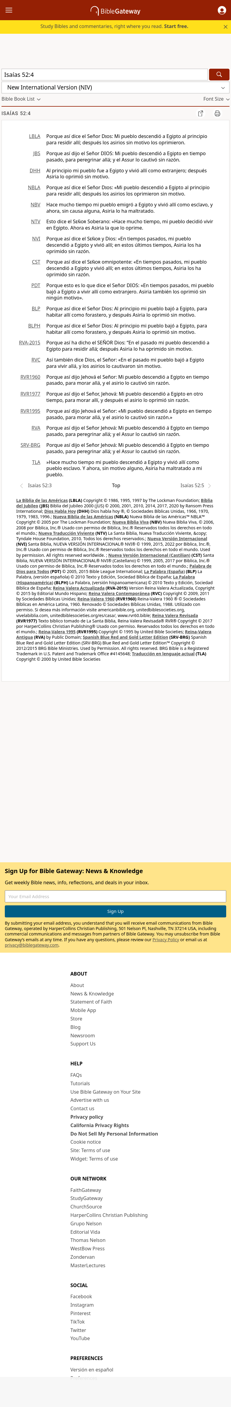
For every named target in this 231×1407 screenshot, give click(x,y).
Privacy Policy (165, 939)
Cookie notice (85, 1142)
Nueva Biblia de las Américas (83, 516)
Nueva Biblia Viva (130, 522)
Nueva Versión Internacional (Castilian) (149, 555)
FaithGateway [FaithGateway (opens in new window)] (85, 1190)
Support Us (83, 1043)
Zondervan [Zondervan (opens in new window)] (82, 1257)
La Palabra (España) (164, 571)
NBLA (34, 187)
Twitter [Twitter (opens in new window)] (78, 1330)
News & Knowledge (92, 993)
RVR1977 (30, 393)
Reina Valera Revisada (175, 615)
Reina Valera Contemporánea (119, 593)
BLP (36, 308)
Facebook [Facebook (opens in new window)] (81, 1296)
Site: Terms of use (90, 1150)
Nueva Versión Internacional (177, 538)
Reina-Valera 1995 (56, 632)
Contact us (82, 1108)
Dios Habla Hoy (60, 511)
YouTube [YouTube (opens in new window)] (80, 1338)
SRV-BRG (31, 445)
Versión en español (91, 1369)
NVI (36, 238)
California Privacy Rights (99, 1125)
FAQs (76, 1075)
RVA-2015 (29, 342)
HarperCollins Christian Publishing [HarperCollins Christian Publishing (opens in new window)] (109, 1215)
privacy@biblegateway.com (31, 945)
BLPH (34, 325)
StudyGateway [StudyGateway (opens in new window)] (86, 1198)
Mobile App (83, 1010)
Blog (75, 1027)
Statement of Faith (91, 1001)
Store (76, 1018)
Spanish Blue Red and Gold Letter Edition (125, 637)
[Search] (219, 74)
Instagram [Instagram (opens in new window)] (82, 1305)
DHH (35, 170)
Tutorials (80, 1083)
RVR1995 (30, 411)
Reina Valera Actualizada (79, 588)
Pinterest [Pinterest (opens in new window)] (80, 1313)
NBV (35, 204)
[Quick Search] (105, 74)
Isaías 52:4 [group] (16, 113)
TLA (36, 462)
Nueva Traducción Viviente (66, 533)
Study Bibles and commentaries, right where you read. (114, 26)
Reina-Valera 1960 (95, 599)
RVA (36, 428)
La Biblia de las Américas (42, 500)
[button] (222, 10)
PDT (35, 285)
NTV (35, 221)
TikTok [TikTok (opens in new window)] (77, 1321)
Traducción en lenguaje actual (163, 653)
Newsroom (82, 1035)
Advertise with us (89, 1100)
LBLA (34, 136)
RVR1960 (30, 377)
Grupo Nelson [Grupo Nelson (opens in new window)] (86, 1223)
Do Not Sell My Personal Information (114, 1133)
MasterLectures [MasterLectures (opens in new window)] (87, 1265)
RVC (35, 359)
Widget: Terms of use (94, 1158)
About (77, 985)
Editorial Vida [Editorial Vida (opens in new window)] (85, 1232)
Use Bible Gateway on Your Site (105, 1092)
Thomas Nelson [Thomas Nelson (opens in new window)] (88, 1240)
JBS (36, 153)
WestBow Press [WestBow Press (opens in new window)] (87, 1248)
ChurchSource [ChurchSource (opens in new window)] (86, 1206)
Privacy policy (86, 1117)
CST (36, 262)
